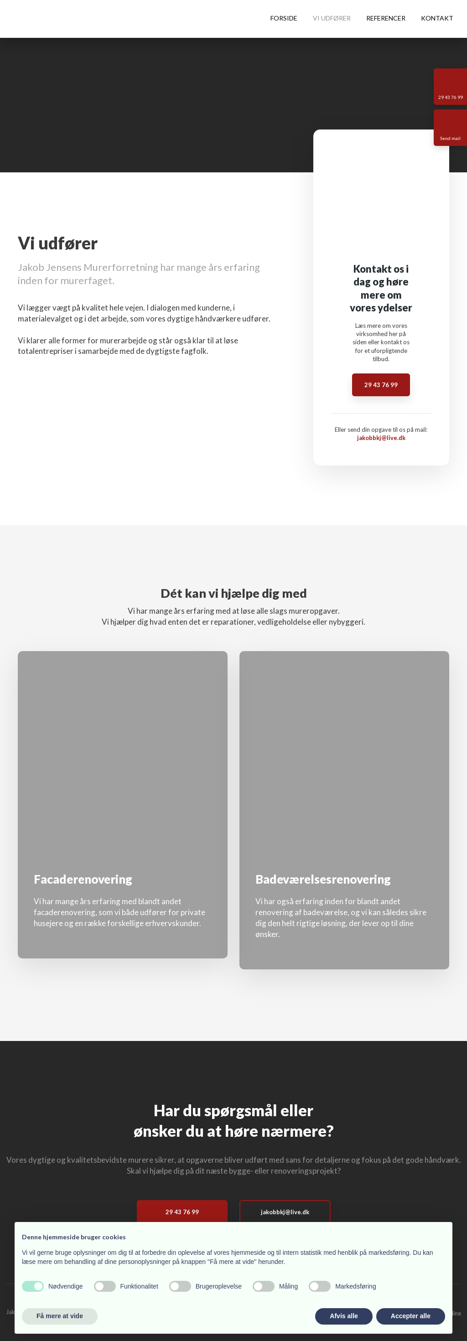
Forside (283, 18)
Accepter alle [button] (411, 1316)
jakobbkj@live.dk (381, 437)
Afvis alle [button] (344, 1316)
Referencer (385, 18)
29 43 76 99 (381, 384)
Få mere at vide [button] (59, 1316)
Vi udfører (332, 18)
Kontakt (437, 18)
